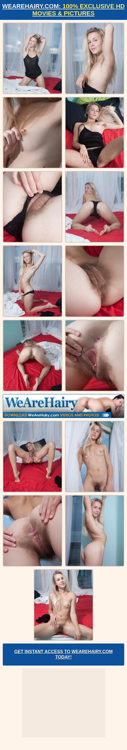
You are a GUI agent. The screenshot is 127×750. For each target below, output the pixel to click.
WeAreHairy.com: (63, 10)
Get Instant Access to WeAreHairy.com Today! (63, 654)
